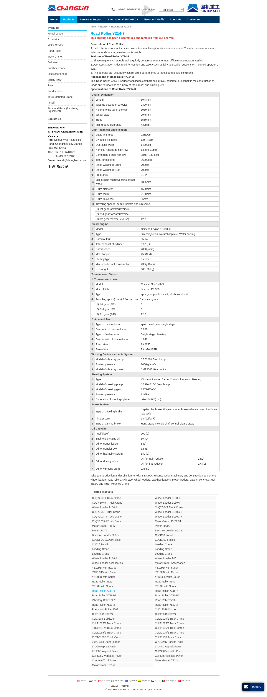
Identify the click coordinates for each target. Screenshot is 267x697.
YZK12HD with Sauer (104, 572)
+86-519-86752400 (64, 156)
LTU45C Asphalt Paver (168, 646)
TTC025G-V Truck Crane (106, 627)
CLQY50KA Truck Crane (169, 507)
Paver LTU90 (162, 525)
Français (117, 680)
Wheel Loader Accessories (107, 562)
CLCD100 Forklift (165, 539)
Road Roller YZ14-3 (121, 26)
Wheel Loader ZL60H (104, 507)
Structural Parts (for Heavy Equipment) (63, 109)
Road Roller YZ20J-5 (167, 595)
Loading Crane (163, 544)
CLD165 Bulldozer (102, 614)
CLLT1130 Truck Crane (168, 637)
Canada (104, 680)
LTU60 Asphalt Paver (104, 646)
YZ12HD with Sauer (166, 567)
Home (93, 26)
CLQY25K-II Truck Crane (106, 498)
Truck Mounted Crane (60, 96)
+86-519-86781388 (64, 152)
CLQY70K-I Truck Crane (106, 511)
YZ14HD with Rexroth (167, 572)
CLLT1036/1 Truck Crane (169, 627)
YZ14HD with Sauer (103, 576)
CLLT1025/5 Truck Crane (169, 623)
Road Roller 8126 (102, 581)
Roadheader (55, 91)
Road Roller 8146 (165, 581)
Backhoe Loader (57, 68)
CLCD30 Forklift (164, 535)
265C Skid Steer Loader (106, 641)
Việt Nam (184, 680)
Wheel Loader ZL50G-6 (168, 511)
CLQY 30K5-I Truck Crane (107, 502)
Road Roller (54, 50)
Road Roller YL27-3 (166, 604)
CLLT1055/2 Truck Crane (106, 632)
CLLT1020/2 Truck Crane (169, 618)
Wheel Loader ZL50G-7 (168, 516)
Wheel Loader (56, 33)
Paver (51, 85)
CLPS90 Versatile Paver (169, 651)
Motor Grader (55, 45)
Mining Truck (55, 79)
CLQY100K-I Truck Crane (107, 516)
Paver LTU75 (99, 530)
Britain (168, 10)
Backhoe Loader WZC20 (169, 530)
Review (103, 26)
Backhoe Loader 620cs (105, 535)
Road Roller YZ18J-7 (104, 595)
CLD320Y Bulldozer (103, 618)
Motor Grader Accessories (170, 562)
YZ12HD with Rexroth (104, 567)
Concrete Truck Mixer (104, 660)
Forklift (51, 102)
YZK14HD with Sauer (167, 576)
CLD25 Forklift (100, 544)
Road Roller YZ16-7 (166, 590)
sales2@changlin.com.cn (71, 160)
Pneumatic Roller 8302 (105, 609)
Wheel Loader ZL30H (167, 498)
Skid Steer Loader (58, 73)
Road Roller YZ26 (165, 600)
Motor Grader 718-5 (103, 525)
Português (169, 680)
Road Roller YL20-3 (103, 604)
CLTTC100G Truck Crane (106, 637)
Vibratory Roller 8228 (104, 600)
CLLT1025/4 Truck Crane (106, 623)
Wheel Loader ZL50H (167, 502)
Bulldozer (53, 62)
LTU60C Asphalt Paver (105, 651)
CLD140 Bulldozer (165, 609)
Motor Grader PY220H (168, 521)
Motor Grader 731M (166, 660)
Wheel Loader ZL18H (104, 558)
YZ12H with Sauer (102, 586)
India (93, 680)
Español (144, 680)
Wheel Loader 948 (165, 558)
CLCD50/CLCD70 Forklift (106, 539)
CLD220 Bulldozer (165, 614)
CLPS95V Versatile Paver (107, 655)
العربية (156, 680)
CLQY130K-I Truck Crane (107, 521)
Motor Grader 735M (103, 665)
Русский (131, 680)
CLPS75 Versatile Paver (169, 655)
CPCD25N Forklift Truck (169, 641)
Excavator (53, 39)
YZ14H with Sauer (165, 586)
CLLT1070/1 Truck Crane (169, 632)
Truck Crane (55, 56)
